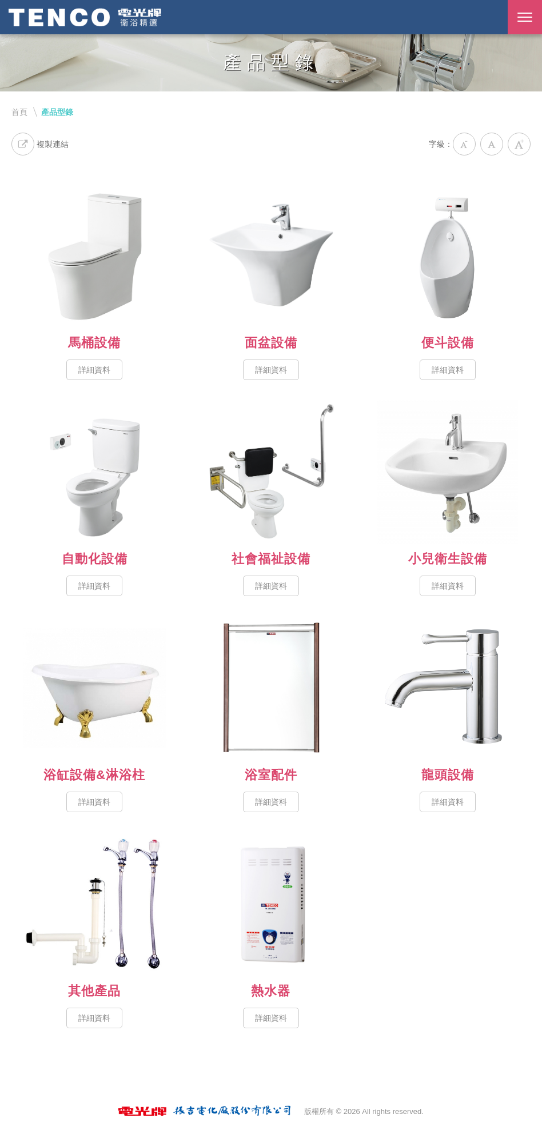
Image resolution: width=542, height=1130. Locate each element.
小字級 (464, 144)
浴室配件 (271, 688)
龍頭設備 (447, 688)
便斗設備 (447, 256)
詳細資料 (94, 369)
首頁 (19, 112)
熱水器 (271, 904)
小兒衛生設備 (447, 472)
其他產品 (94, 904)
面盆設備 (271, 256)
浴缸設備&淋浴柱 (94, 688)
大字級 (519, 144)
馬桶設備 (94, 256)
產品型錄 (57, 112)
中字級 (491, 144)
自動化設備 (94, 472)
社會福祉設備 (271, 472)
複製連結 (40, 144)
